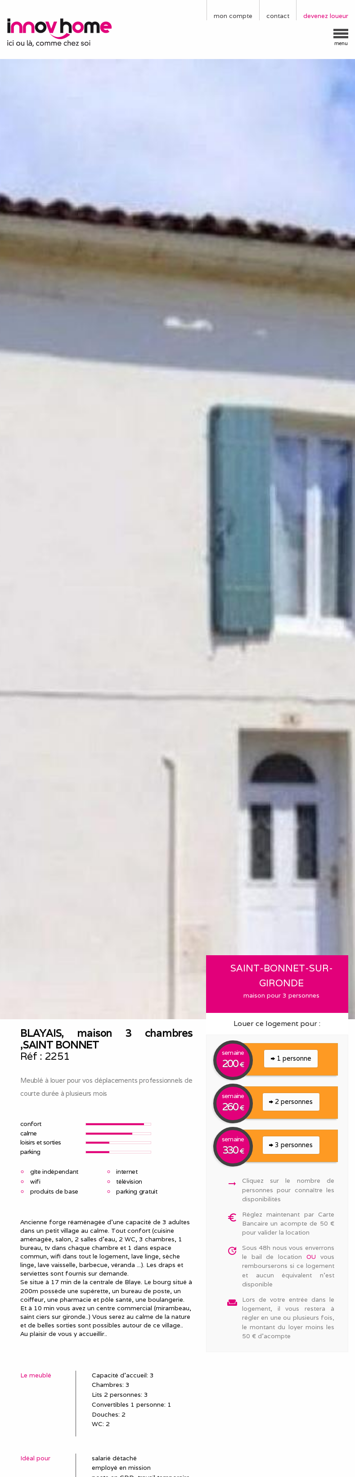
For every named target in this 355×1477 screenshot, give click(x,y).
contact (277, 16)
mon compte (233, 16)
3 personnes (291, 1144)
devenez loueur (325, 16)
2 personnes (291, 1101)
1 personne (291, 1058)
